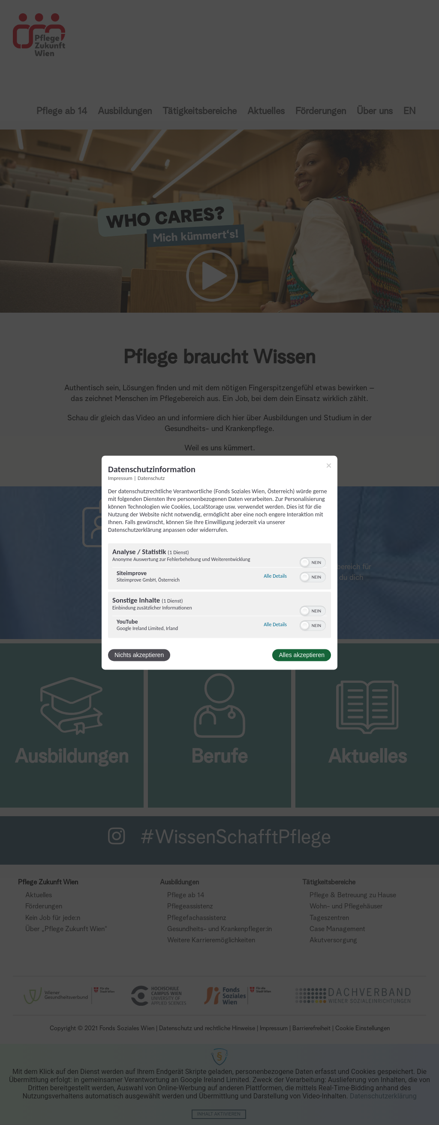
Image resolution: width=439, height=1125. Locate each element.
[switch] (313, 561)
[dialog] (219, 562)
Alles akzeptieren (302, 654)
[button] (305, 562)
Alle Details (275, 576)
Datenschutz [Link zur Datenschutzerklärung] (151, 478)
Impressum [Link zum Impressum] (120, 478)
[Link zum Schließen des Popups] (329, 465)
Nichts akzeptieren (139, 654)
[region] (219, 591)
